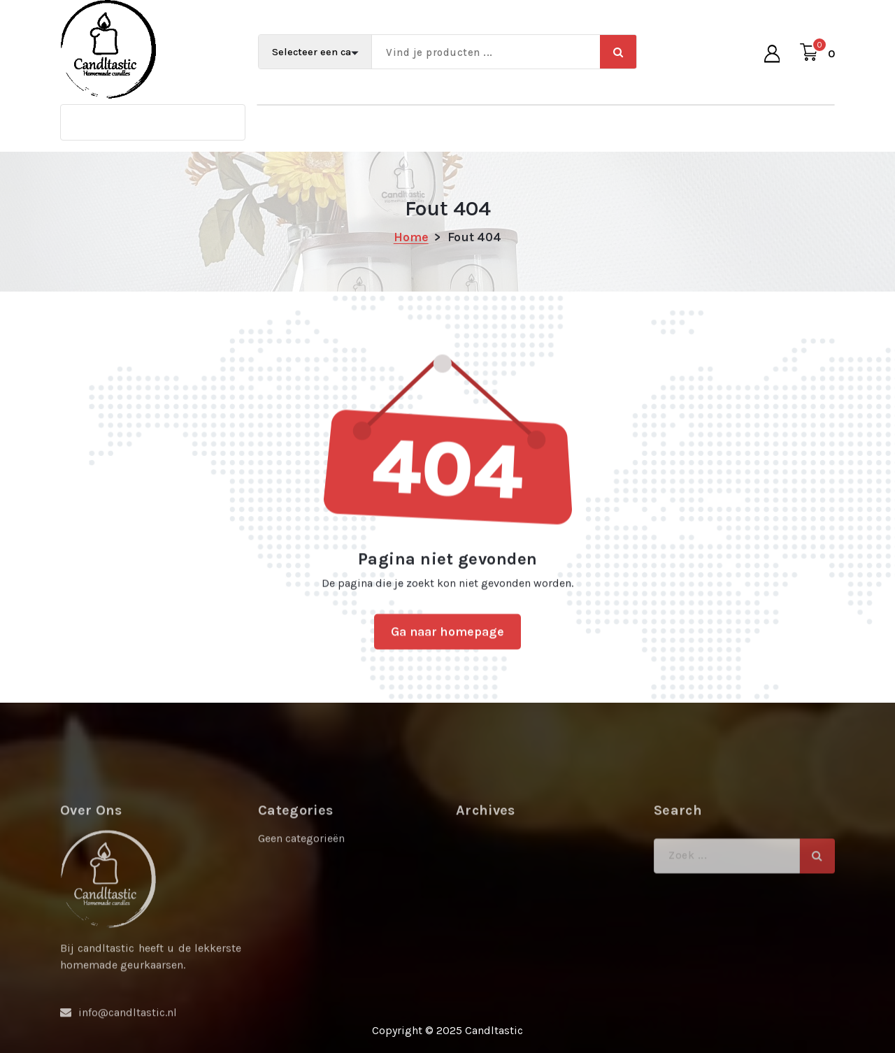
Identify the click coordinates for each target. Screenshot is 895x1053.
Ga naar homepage (447, 644)
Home (411, 237)
